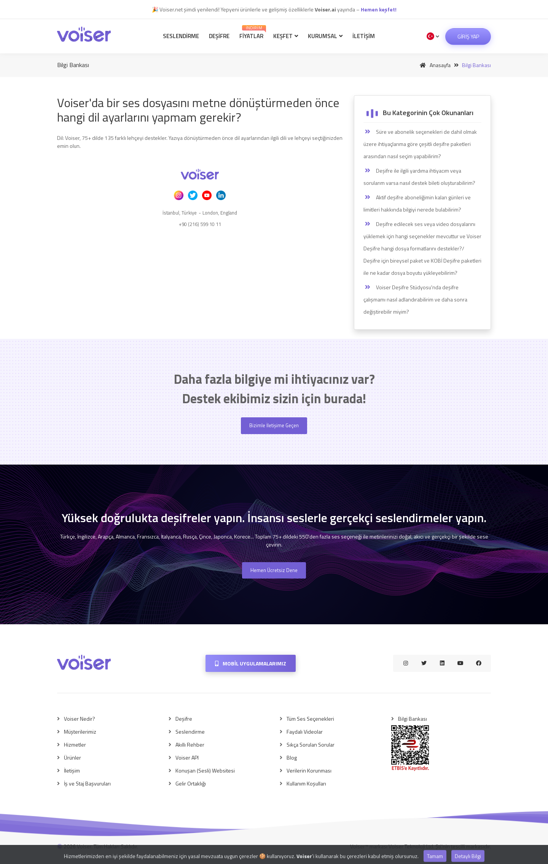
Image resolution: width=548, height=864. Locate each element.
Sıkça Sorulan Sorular (311, 745)
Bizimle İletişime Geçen (274, 425)
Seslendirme (181, 36)
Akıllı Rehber (189, 745)
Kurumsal (325, 36)
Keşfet (285, 36)
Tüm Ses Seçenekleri (310, 719)
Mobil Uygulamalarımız (250, 663)
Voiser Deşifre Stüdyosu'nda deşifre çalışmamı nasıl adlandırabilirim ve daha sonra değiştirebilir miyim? (415, 299)
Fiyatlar (252, 32)
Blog (292, 757)
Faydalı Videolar (305, 732)
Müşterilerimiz (80, 732)
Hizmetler (75, 745)
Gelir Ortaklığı (190, 783)
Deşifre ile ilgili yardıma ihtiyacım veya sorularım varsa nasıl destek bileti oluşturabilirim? (419, 177)
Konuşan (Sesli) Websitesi (205, 770)
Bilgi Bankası (412, 719)
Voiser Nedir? (79, 719)
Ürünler (72, 757)
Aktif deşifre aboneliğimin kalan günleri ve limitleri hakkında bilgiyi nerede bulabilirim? (417, 203)
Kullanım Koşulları (306, 783)
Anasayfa (434, 65)
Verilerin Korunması (309, 770)
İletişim (363, 36)
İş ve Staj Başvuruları (87, 783)
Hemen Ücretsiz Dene (274, 570)
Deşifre (219, 36)
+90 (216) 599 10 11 (200, 224)
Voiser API (187, 757)
